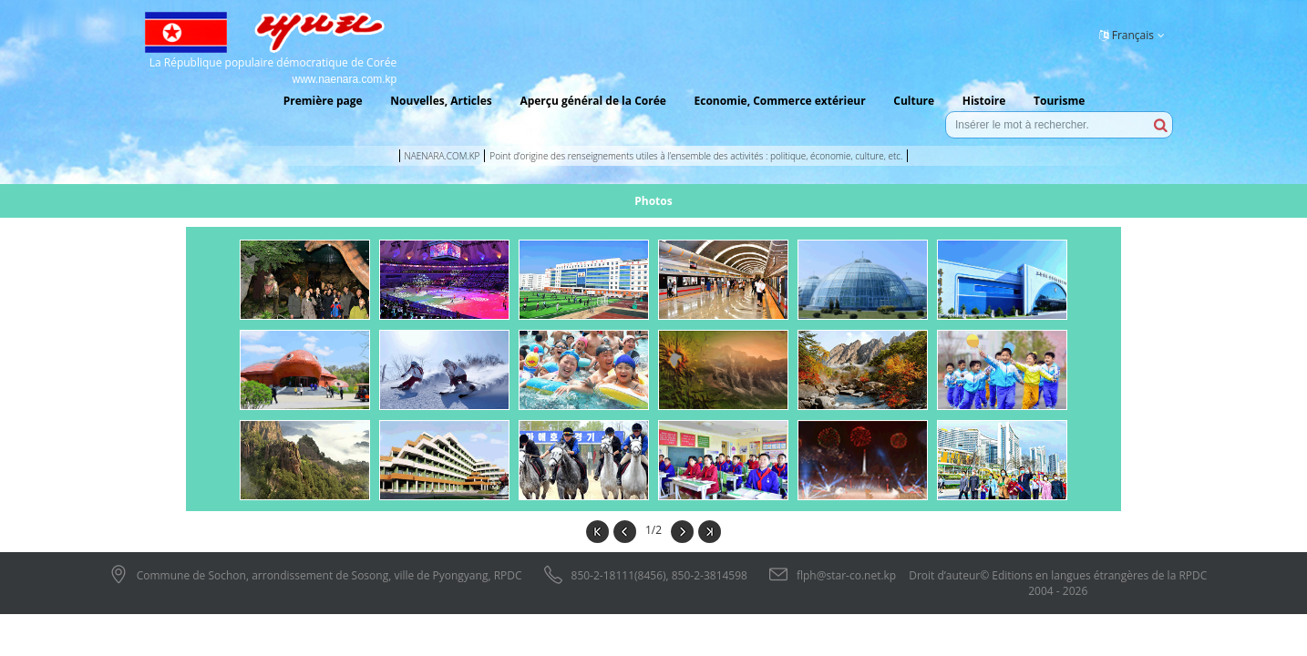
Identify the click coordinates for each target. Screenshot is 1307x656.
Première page (323, 100)
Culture (913, 100)
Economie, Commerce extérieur (779, 100)
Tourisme (1059, 100)
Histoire (984, 100)
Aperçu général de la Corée (592, 100)
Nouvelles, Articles (440, 100)
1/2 (653, 530)
